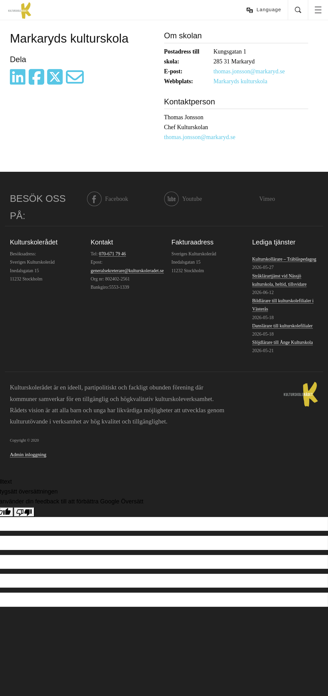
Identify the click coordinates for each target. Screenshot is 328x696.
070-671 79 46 (112, 253)
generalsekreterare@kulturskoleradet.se (127, 270)
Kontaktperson (189, 101)
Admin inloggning (28, 454)
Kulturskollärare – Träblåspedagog (284, 259)
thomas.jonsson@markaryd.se (249, 71)
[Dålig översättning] (24, 512)
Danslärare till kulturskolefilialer (282, 325)
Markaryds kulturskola (240, 81)
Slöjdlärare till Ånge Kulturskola (282, 342)
